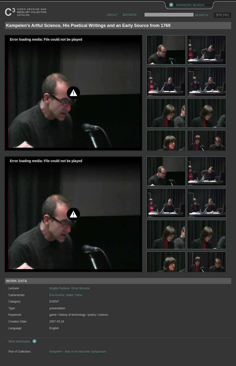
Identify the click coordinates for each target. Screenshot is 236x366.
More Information (19, 341)
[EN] (219, 15)
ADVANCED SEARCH (190, 5)
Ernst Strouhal (80, 288)
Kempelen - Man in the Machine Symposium (77, 351)
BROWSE (130, 15)
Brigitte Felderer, (60, 288)
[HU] (226, 15)
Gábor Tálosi (74, 295)
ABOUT (112, 15)
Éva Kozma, (57, 295)
